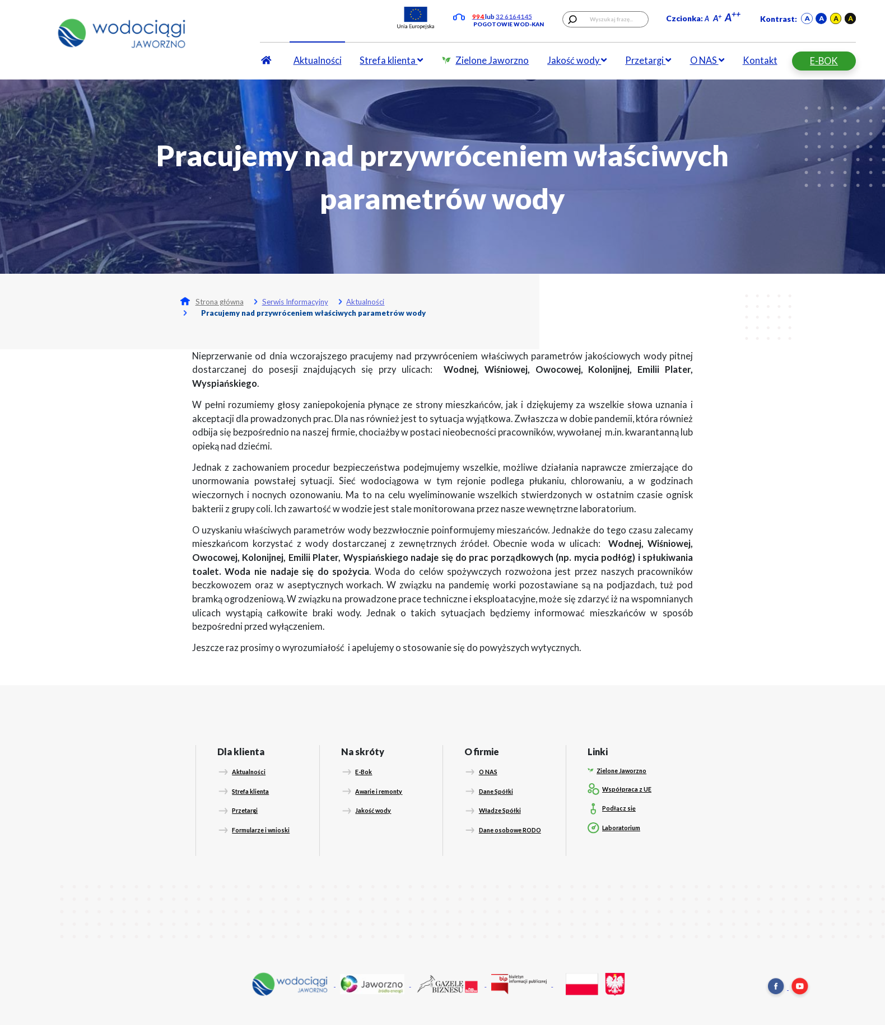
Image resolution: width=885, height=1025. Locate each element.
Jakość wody (577, 60)
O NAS (707, 60)
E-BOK (824, 61)
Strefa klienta (391, 60)
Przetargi (648, 60)
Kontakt (760, 60)
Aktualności (318, 60)
